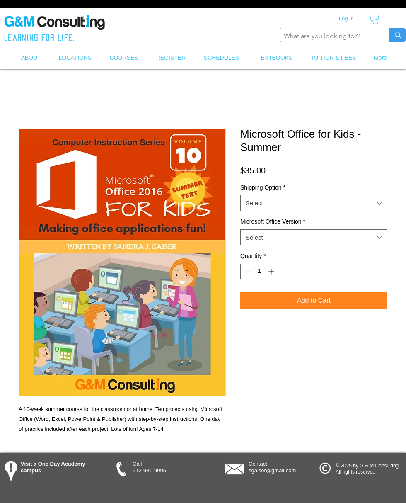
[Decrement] (247, 271)
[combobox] (313, 203)
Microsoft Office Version (272, 221)
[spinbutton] (259, 271)
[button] (374, 19)
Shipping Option (262, 187)
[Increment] (272, 271)
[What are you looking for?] (328, 36)
